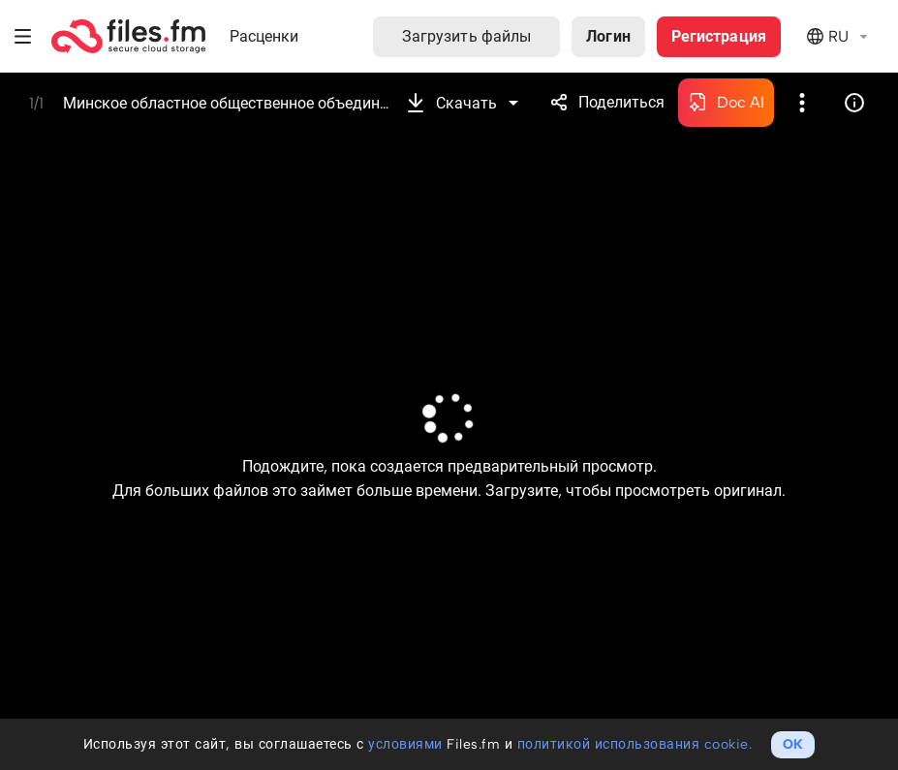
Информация (854, 102)
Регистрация (718, 36)
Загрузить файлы (467, 36)
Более (802, 102)
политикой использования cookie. (635, 744)
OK (793, 744)
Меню (23, 36)
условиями (405, 744)
